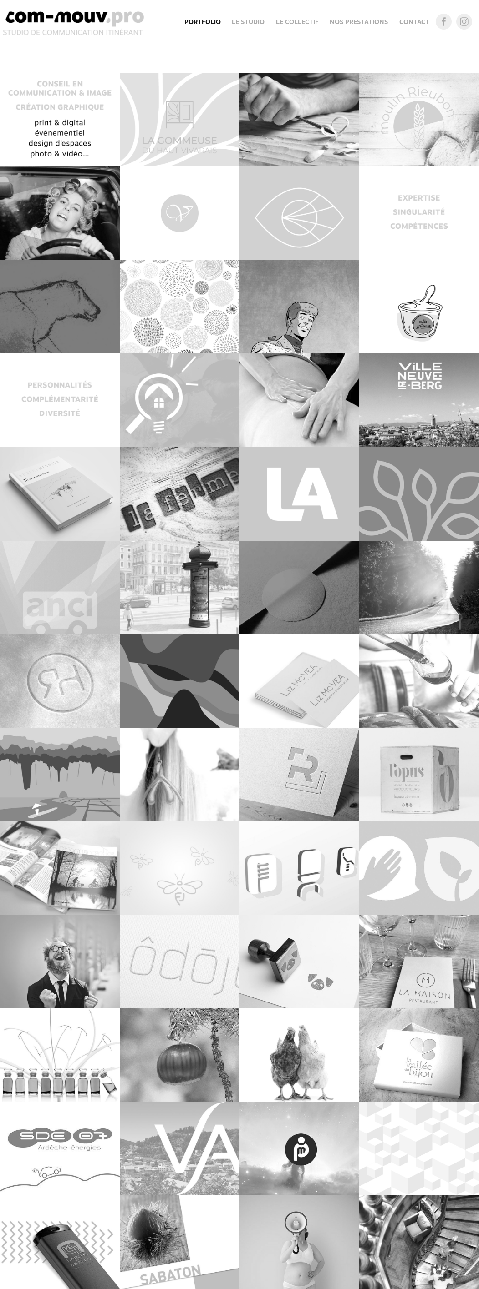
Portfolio (202, 21)
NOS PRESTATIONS (359, 21)
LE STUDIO (248, 21)
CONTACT (414, 21)
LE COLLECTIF (297, 21)
